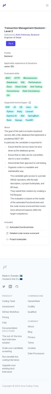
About (31, 326)
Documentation (9, 328)
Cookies (32, 348)
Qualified (32, 312)
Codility (31, 306)
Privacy (31, 337)
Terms (31, 342)
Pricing (5, 317)
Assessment (8, 306)
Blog (30, 331)
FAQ (4, 322)
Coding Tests (8, 301)
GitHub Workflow (10, 312)
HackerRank (34, 301)
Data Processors (36, 353)
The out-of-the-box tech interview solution (12, 339)
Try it (10, 43)
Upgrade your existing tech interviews (9, 368)
